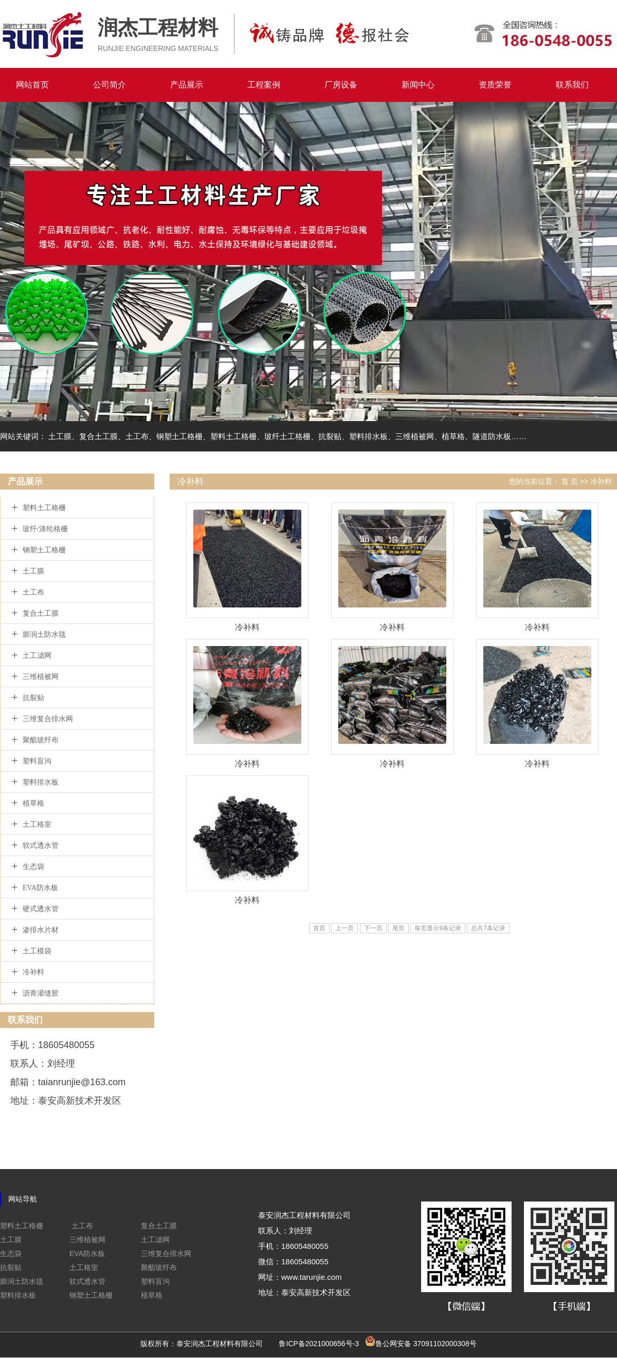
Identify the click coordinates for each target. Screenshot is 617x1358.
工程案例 (263, 84)
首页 (319, 928)
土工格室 (37, 824)
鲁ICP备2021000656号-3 (319, 1343)
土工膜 (59, 436)
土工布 (137, 436)
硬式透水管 (41, 909)
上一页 (344, 928)
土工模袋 (37, 951)
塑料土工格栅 (233, 436)
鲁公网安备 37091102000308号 (426, 1343)
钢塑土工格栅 (179, 436)
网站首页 (32, 84)
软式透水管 (41, 845)
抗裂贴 (329, 436)
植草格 (453, 436)
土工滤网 (37, 655)
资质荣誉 (495, 84)
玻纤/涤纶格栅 (45, 529)
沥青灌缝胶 (41, 993)
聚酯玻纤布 (41, 740)
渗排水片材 (41, 930)
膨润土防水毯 (44, 634)
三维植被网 (414, 436)
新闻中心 (418, 84)
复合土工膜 (98, 436)
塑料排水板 (368, 436)
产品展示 (186, 84)
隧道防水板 (492, 436)
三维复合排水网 (48, 719)
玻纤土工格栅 (287, 436)
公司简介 (109, 84)
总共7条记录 (488, 928)
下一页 (373, 928)
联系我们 (572, 84)
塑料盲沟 (37, 761)
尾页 (398, 928)
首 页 (569, 481)
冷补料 (33, 972)
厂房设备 (340, 84)
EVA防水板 (40, 888)
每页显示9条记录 (437, 928)
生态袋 (33, 866)
